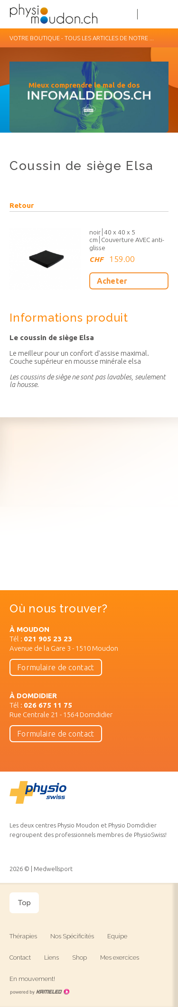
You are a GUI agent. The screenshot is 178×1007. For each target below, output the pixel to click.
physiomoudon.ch (69, 14)
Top (24, 903)
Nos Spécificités (72, 936)
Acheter (112, 281)
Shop (79, 957)
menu (164, 14)
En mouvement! (32, 978)
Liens (51, 957)
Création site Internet (39, 992)
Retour (21, 205)
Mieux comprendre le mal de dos (84, 85)
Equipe (117, 936)
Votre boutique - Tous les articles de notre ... (89, 37)
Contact (20, 957)
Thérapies (23, 936)
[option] (89, 102)
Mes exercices (119, 957)
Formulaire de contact (55, 667)
